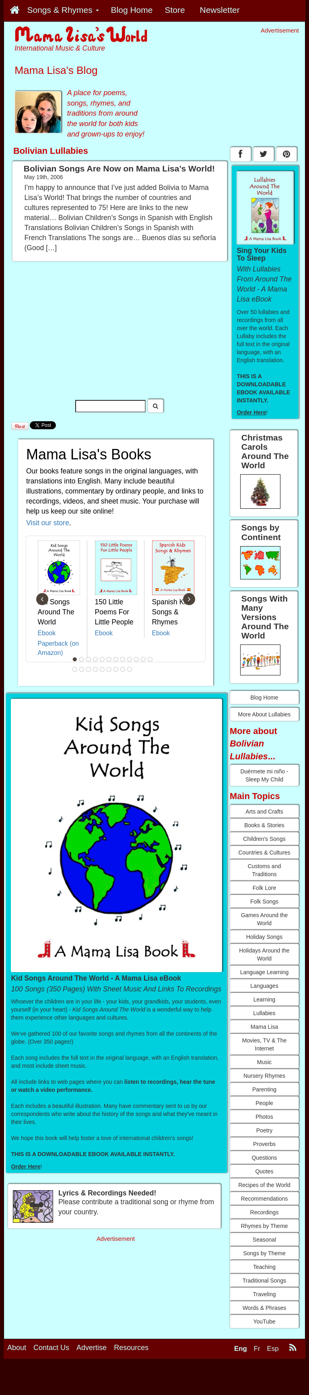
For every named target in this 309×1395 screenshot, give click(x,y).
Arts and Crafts (264, 811)
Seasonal (264, 1239)
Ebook (47, 633)
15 (89, 669)
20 (123, 669)
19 (116, 669)
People (264, 1103)
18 (109, 669)
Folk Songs (264, 901)
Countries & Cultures (264, 852)
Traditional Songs (264, 1280)
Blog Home (264, 697)
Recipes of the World (264, 1185)
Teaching (264, 1267)
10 (136, 659)
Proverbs (264, 1144)
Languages (264, 986)
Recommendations (264, 1198)
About (16, 1348)
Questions (264, 1157)
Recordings (264, 1212)
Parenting (264, 1089)
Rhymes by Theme (264, 1226)
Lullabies (264, 1013)
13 (75, 669)
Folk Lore (264, 888)
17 (102, 669)
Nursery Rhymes (264, 1076)
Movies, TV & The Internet (264, 1044)
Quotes (264, 1171)
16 (95, 669)
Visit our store (47, 523)
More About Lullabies (264, 714)
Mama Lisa (264, 1027)
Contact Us (51, 1348)
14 (82, 669)
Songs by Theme (264, 1253)
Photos (264, 1117)
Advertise (91, 1348)
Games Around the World (264, 919)
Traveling (264, 1294)
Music (264, 1062)
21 (130, 669)
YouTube (264, 1321)
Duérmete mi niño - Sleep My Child (264, 775)
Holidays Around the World (264, 954)
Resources (131, 1348)
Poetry (264, 1130)
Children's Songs (264, 839)
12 (150, 659)
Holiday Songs (264, 937)
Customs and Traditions (264, 870)
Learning (264, 999)
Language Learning (264, 972)
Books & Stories (264, 825)
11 (143, 659)
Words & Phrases (264, 1308)
